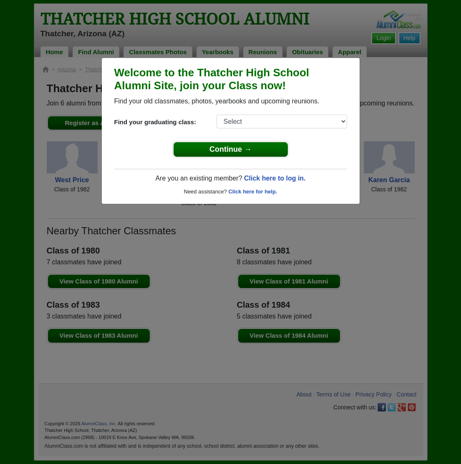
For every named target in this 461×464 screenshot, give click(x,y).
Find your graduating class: (155, 121)
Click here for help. (252, 191)
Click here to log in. (275, 178)
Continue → (230, 149)
